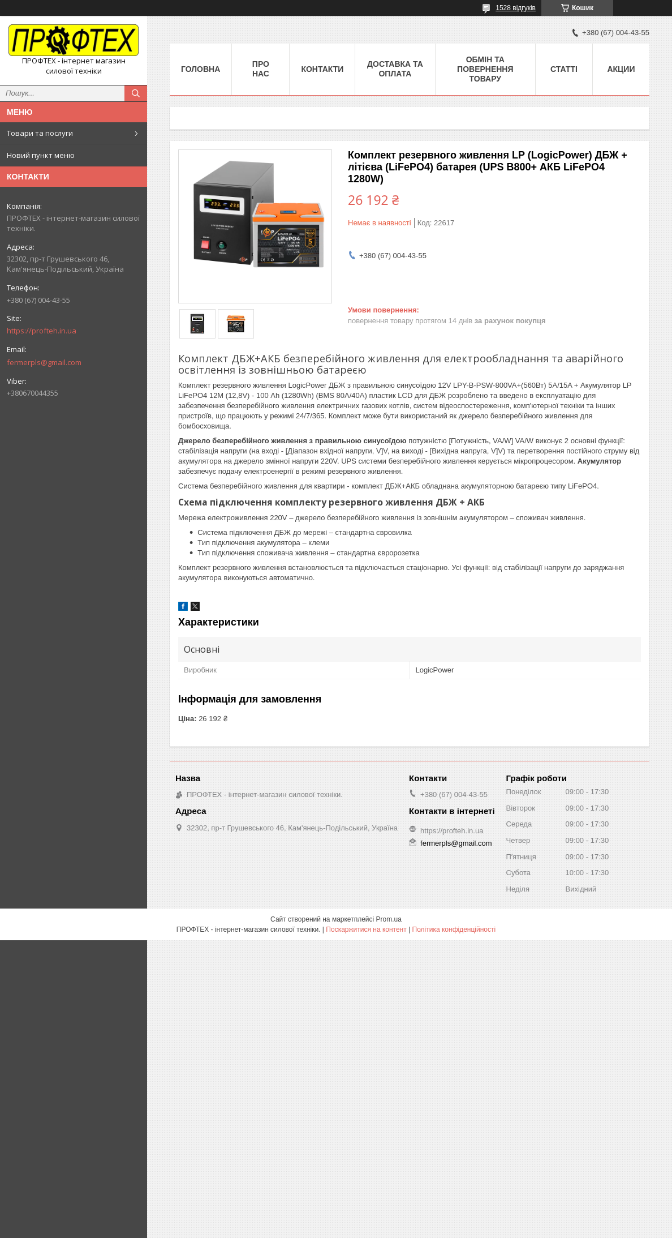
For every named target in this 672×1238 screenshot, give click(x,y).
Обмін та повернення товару (485, 69)
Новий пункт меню (41, 155)
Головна (200, 69)
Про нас (260, 68)
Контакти (322, 69)
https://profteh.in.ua (41, 330)
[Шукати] (135, 93)
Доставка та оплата (395, 68)
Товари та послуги (40, 133)
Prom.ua (389, 919)
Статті (564, 69)
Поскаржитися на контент (366, 929)
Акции (621, 69)
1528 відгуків (516, 8)
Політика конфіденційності (454, 929)
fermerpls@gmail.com (44, 362)
